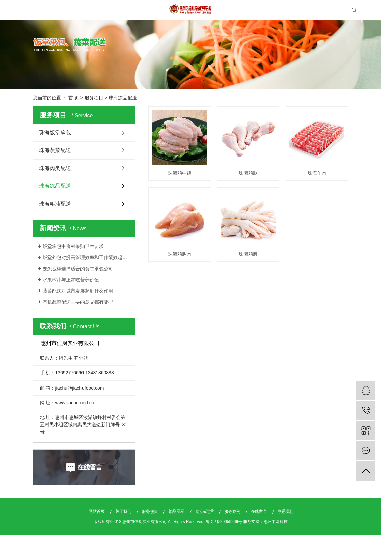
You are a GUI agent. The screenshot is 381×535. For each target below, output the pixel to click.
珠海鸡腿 (248, 173)
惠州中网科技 (276, 521)
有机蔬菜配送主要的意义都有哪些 (78, 302)
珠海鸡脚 (248, 254)
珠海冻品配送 (123, 97)
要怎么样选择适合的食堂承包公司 (78, 268)
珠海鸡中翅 (180, 173)
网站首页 (97, 511)
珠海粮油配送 (55, 204)
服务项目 (94, 97)
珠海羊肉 (317, 173)
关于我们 (123, 511)
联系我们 (286, 511)
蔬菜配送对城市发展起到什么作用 (78, 291)
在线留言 (259, 511)
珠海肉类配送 (55, 168)
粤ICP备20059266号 (224, 521)
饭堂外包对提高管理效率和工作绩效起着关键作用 (86, 257)
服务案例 (232, 511)
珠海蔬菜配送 (55, 150)
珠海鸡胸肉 (180, 254)
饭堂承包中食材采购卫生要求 (73, 246)
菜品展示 (176, 511)
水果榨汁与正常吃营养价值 (71, 279)
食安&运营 (205, 511)
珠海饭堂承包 (55, 132)
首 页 (73, 97)
